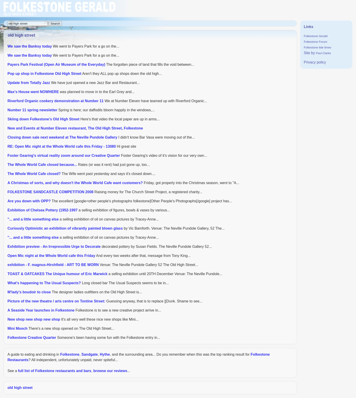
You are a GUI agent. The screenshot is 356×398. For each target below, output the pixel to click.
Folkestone (69, 354)
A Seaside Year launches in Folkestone (40, 310)
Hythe (105, 354)
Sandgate (90, 354)
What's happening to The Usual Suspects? (44, 283)
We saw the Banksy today (29, 46)
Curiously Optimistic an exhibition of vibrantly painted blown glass (65, 228)
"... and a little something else (33, 219)
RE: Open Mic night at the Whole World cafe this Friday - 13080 (61, 146)
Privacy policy (315, 62)
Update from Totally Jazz (28, 83)
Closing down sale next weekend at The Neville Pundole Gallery (62, 137)
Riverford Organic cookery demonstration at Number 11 (55, 101)
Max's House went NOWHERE (33, 92)
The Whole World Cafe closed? (34, 174)
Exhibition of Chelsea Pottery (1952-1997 (42, 210)
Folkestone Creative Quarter (31, 338)
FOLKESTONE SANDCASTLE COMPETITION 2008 (50, 192)
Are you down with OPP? (29, 201)
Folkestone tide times (317, 47)
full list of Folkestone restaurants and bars (54, 371)
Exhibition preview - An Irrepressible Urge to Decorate (54, 246)
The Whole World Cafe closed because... (42, 165)
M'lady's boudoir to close (29, 292)
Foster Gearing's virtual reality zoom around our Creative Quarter (63, 155)
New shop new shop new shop (33, 319)
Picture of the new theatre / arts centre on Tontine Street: (56, 301)
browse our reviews (110, 371)
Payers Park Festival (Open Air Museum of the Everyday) (56, 64)
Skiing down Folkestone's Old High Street (43, 119)
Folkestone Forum (315, 41)
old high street (19, 388)
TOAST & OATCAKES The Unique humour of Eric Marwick (57, 274)
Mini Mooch (17, 328)
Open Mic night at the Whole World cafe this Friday (51, 256)
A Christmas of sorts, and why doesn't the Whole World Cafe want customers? (75, 183)
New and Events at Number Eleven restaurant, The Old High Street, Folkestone (75, 128)
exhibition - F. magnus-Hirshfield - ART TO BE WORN (53, 265)
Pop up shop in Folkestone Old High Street (44, 74)
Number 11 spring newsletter (32, 110)
